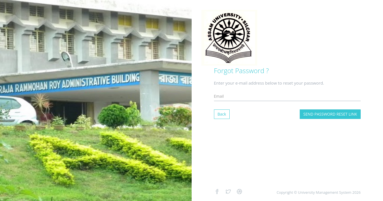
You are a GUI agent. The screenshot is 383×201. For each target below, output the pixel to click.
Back (222, 114)
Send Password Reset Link (330, 114)
